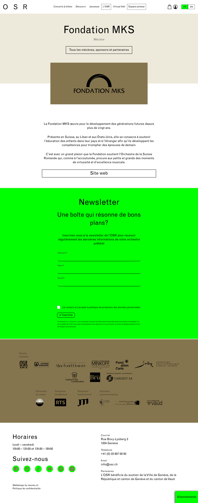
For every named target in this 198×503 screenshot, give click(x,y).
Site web (99, 173)
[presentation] (76, 295)
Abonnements (186, 497)
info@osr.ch (109, 464)
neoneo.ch (33, 485)
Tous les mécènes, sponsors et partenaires (99, 50)
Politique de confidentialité (27, 488)
